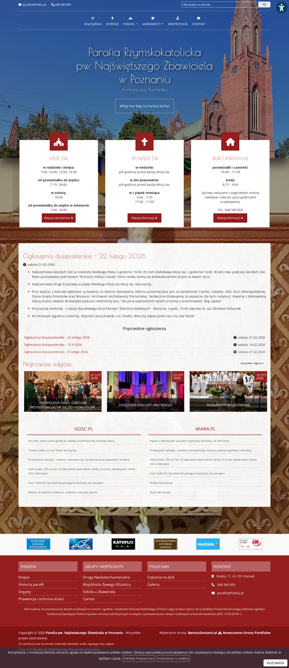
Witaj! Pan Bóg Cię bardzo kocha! (144, 106)
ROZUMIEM (275, 663)
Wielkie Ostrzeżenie (148, 474)
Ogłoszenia (93, 21)
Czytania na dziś (161, 577)
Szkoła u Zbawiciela (99, 591)
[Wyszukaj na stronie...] (220, 4)
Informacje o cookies (173, 658)
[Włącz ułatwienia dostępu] (281, 7)
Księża (24, 577)
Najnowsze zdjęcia (47, 364)
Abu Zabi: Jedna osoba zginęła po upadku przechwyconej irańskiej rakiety (73, 451)
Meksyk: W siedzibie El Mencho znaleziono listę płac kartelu (52, 483)
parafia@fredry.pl (34, 4)
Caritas (89, 598)
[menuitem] (93, 20)
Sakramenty (151, 21)
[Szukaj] (264, 4)
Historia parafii (31, 584)
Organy (25, 591)
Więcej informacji (144, 218)
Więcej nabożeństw (58, 218)
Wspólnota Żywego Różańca (107, 584)
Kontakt (198, 21)
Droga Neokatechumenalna (106, 577)
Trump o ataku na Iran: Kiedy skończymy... (55, 455)
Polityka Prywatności (139, 658)
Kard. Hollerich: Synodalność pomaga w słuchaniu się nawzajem (60, 474)
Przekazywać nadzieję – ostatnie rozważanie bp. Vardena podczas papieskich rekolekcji (79, 460)
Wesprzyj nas (178, 21)
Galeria (153, 584)
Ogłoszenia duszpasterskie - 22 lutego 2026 (84, 256)
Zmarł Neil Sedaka (139, 483)
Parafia (129, 21)
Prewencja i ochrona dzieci (41, 598)
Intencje (112, 21)
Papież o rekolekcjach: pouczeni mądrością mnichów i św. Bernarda (192, 451)
